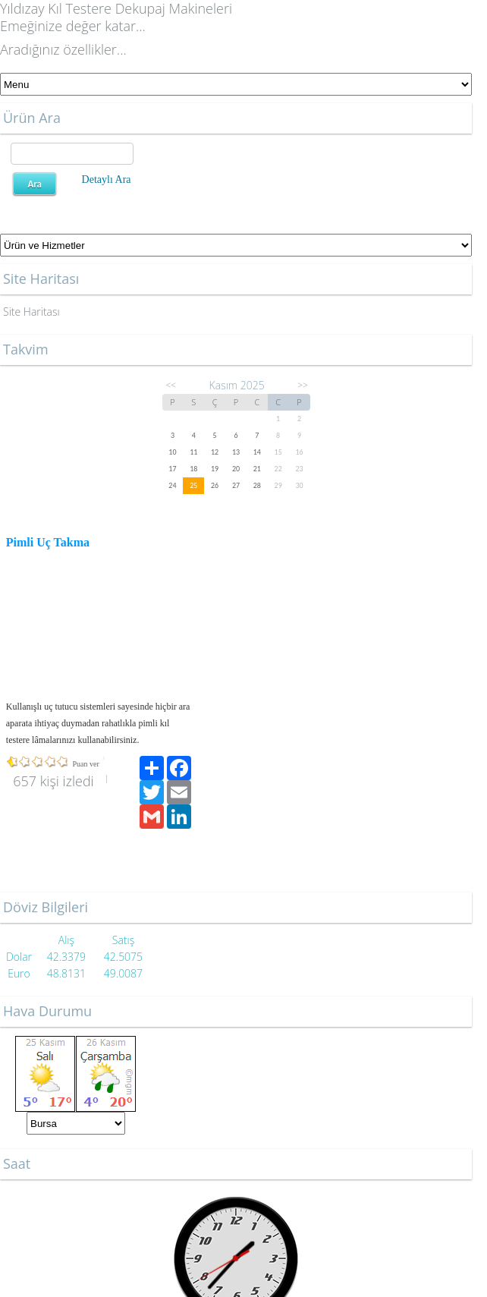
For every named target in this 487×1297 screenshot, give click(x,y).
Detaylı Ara (106, 179)
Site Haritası (31, 311)
